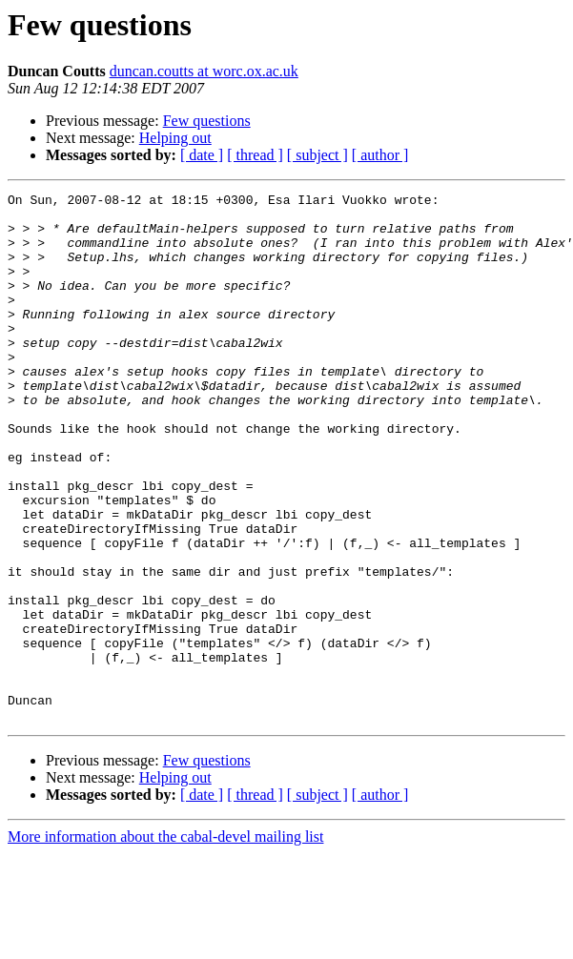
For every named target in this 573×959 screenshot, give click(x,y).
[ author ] (380, 155)
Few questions (207, 120)
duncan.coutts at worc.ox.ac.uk (204, 71)
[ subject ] (317, 155)
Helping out (175, 138)
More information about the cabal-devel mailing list (165, 942)
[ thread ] (255, 155)
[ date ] (201, 155)
